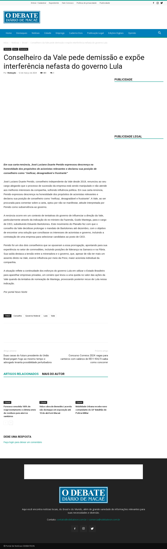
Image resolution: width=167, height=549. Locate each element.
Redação (12, 73)
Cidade (47, 33)
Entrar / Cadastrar (38, 3)
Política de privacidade (87, 3)
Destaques (21, 33)
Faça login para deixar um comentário (23, 442)
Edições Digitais (116, 33)
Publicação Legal (95, 33)
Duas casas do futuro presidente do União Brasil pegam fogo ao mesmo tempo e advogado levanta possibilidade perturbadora (28, 359)
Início (6, 42)
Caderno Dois (76, 33)
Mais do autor (53, 374)
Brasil (24, 42)
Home (9, 33)
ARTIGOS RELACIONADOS (21, 374)
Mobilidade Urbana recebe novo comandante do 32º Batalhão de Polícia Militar (91, 409)
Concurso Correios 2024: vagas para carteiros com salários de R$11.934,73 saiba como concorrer (84, 359)
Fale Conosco (68, 3)
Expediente (54, 3)
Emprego (60, 33)
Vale (53, 316)
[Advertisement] (104, 17)
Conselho (18, 316)
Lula (45, 316)
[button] (159, 33)
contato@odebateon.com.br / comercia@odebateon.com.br (88, 519)
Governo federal (32, 316)
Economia (23, 49)
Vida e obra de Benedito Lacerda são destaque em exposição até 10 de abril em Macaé (55, 409)
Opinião (132, 33)
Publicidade (105, 3)
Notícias (36, 33)
